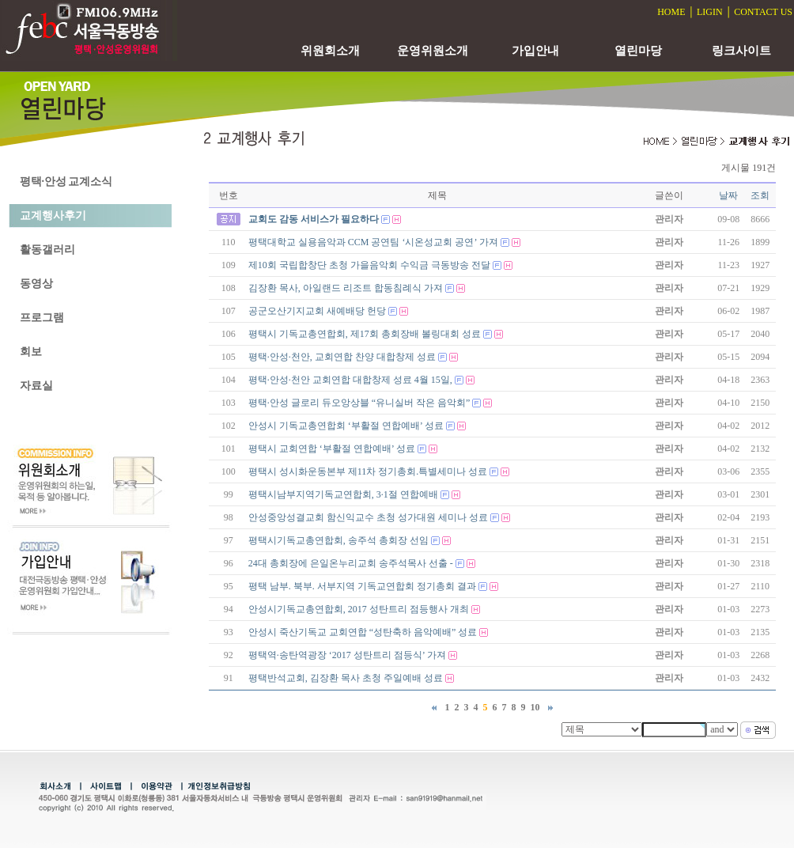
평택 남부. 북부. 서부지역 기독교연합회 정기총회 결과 (362, 586)
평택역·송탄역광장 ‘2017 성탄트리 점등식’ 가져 (347, 655)
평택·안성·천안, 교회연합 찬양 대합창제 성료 (342, 356)
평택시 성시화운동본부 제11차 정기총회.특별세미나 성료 (368, 471)
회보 (31, 352)
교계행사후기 (53, 215)
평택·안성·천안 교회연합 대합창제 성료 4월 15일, (350, 379)
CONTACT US (763, 11)
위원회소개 (330, 50)
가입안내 (535, 50)
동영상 (36, 284)
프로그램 (42, 318)
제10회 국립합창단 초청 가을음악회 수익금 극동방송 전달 (369, 265)
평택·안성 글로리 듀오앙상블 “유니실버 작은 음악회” (359, 402)
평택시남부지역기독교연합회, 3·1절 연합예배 (343, 494)
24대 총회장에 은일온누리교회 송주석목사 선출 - (350, 563)
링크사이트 (741, 50)
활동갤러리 (47, 250)
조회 (760, 195)
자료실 (36, 386)
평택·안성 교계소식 (66, 181)
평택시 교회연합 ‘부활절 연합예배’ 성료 (331, 448)
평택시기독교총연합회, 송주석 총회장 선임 (338, 540)
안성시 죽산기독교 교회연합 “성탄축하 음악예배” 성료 (363, 632)
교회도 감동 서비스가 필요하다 (313, 219)
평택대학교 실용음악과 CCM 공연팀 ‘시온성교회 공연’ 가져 (373, 242)
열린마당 (638, 50)
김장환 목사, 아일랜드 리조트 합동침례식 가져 (345, 287)
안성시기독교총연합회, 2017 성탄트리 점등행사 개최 (358, 609)
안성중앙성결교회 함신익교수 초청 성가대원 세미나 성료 (368, 517)
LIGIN (710, 11)
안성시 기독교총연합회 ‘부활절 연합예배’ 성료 (346, 425)
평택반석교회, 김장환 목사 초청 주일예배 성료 (345, 677)
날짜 (728, 195)
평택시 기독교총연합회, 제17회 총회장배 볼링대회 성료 (364, 333)
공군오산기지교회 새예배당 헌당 (317, 310)
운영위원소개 (432, 50)
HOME (671, 11)
